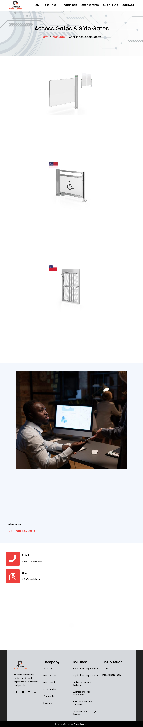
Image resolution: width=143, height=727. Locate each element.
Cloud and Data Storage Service (84, 713)
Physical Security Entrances (86, 675)
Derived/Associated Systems (82, 683)
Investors (47, 703)
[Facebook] (17, 692)
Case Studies (49, 689)
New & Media (49, 682)
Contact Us (48, 696)
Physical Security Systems (85, 668)
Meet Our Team (51, 675)
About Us (47, 668)
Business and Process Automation (83, 693)
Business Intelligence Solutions (83, 703)
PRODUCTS (59, 37)
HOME (45, 37)
